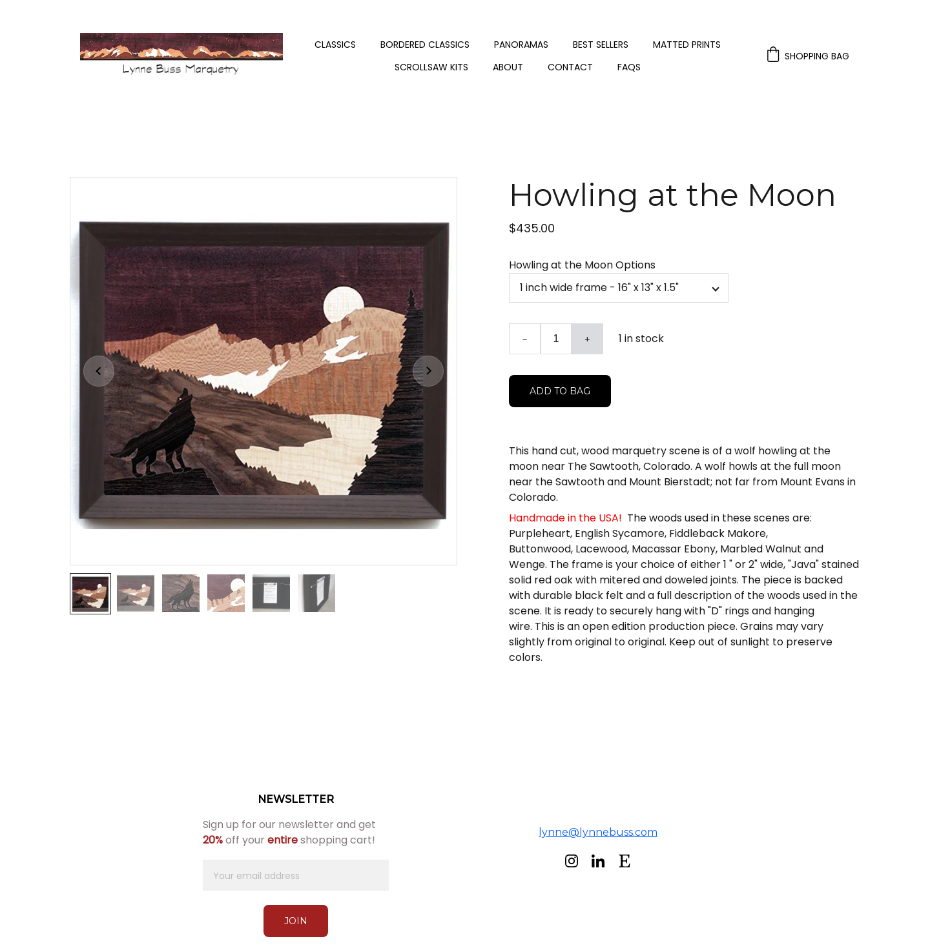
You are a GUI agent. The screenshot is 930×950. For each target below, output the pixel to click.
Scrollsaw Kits (431, 67)
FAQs (629, 67)
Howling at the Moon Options (582, 265)
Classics (335, 45)
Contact (570, 67)
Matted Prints (687, 45)
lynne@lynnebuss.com (598, 832)
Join (295, 921)
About (508, 67)
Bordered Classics (425, 45)
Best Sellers (600, 45)
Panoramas (521, 45)
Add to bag (560, 391)
